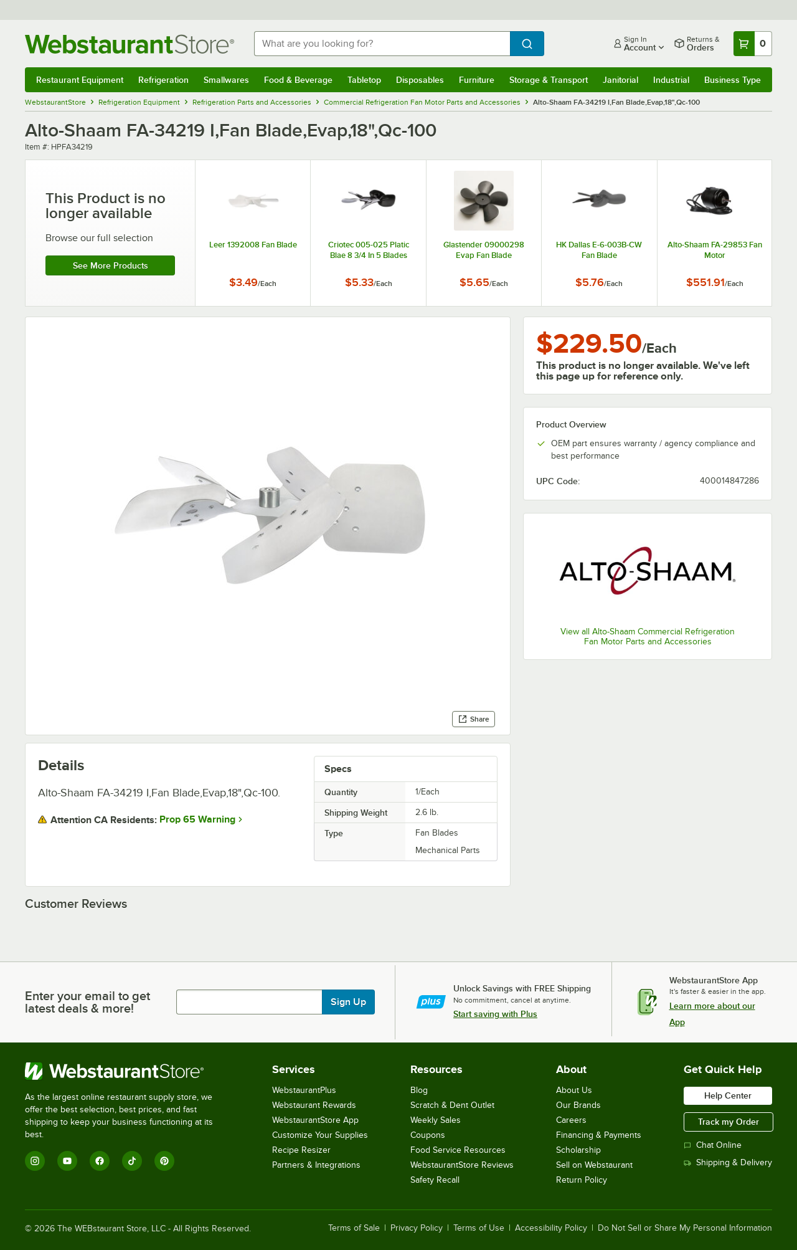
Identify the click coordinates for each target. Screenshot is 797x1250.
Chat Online (713, 1145)
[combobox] (382, 43)
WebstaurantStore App (315, 1120)
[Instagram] (35, 1161)
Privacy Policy (416, 1228)
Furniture (476, 80)
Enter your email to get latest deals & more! (87, 1002)
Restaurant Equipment (79, 80)
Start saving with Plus (495, 1014)
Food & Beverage (298, 80)
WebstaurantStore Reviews (462, 1165)
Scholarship (578, 1150)
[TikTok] (132, 1161)
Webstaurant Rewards (314, 1105)
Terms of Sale (354, 1228)
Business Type (732, 80)
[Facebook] (100, 1161)
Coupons (427, 1135)
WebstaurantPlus (304, 1090)
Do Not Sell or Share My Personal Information (685, 1228)
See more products (110, 265)
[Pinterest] (164, 1161)
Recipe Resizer (301, 1150)
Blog (419, 1090)
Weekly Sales (435, 1120)
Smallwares (226, 80)
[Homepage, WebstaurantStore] (129, 44)
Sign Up (348, 1002)
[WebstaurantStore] (127, 1071)
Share (473, 719)
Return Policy (581, 1180)
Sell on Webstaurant (594, 1165)
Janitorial (620, 80)
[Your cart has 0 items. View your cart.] (752, 43)
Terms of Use (478, 1228)
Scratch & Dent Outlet (452, 1105)
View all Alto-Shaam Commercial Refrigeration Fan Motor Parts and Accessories (647, 636)
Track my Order (728, 1122)
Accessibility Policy (551, 1228)
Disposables (420, 80)
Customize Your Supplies (320, 1135)
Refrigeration (163, 80)
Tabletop (364, 80)
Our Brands (578, 1105)
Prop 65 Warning (197, 819)
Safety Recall (435, 1180)
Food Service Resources (458, 1150)
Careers (571, 1120)
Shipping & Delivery (728, 1162)
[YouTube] (67, 1161)
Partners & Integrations (316, 1165)
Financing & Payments (598, 1135)
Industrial (671, 80)
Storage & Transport (548, 80)
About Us (574, 1090)
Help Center (728, 1095)
